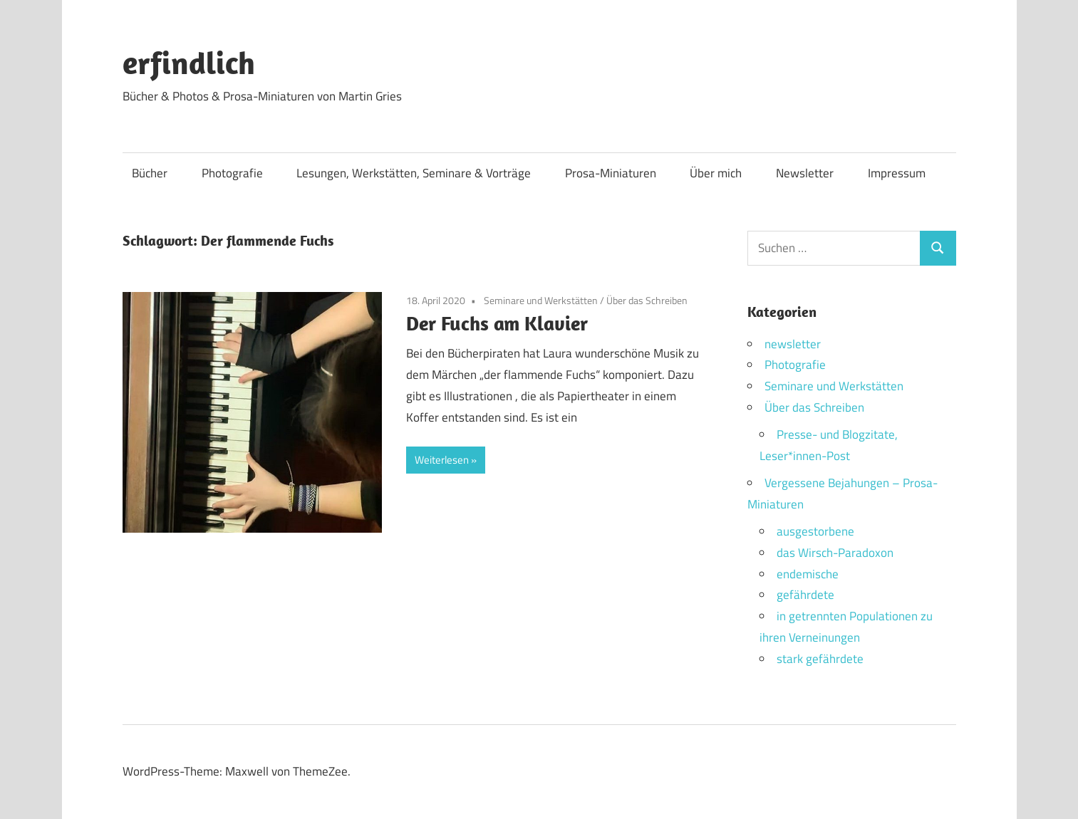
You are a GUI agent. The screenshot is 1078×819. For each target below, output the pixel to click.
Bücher (149, 173)
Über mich (716, 173)
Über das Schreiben (647, 300)
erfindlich (189, 62)
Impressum (897, 173)
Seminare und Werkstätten (541, 300)
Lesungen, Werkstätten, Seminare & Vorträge (413, 173)
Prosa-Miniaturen (610, 173)
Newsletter (805, 173)
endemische (808, 574)
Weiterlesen (442, 460)
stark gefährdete (820, 659)
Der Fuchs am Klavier (497, 323)
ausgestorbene (815, 531)
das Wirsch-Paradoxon (835, 552)
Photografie (232, 173)
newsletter (793, 344)
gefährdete (805, 594)
